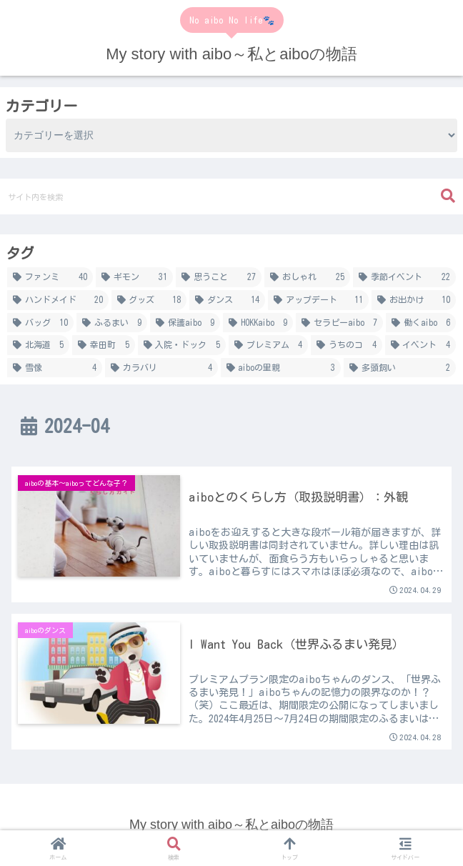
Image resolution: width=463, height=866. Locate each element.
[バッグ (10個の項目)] (40, 323)
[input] (231, 196)
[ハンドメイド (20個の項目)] (58, 300)
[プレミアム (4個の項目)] (268, 345)
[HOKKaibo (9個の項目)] (258, 323)
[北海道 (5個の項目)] (38, 345)
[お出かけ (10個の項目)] (414, 300)
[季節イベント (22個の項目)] (404, 277)
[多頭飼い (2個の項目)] (400, 368)
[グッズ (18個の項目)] (149, 300)
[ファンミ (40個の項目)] (50, 277)
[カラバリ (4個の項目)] (161, 368)
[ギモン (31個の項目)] (134, 277)
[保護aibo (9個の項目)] (185, 323)
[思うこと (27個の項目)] (219, 277)
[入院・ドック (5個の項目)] (182, 345)
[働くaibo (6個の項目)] (421, 323)
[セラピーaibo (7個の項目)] (339, 323)
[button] (448, 196)
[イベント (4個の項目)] (420, 345)
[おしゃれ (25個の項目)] (307, 277)
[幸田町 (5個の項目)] (103, 345)
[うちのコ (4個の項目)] (346, 345)
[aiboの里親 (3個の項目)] (281, 368)
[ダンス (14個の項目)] (227, 300)
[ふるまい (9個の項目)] (111, 323)
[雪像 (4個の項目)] (54, 368)
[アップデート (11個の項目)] (318, 300)
